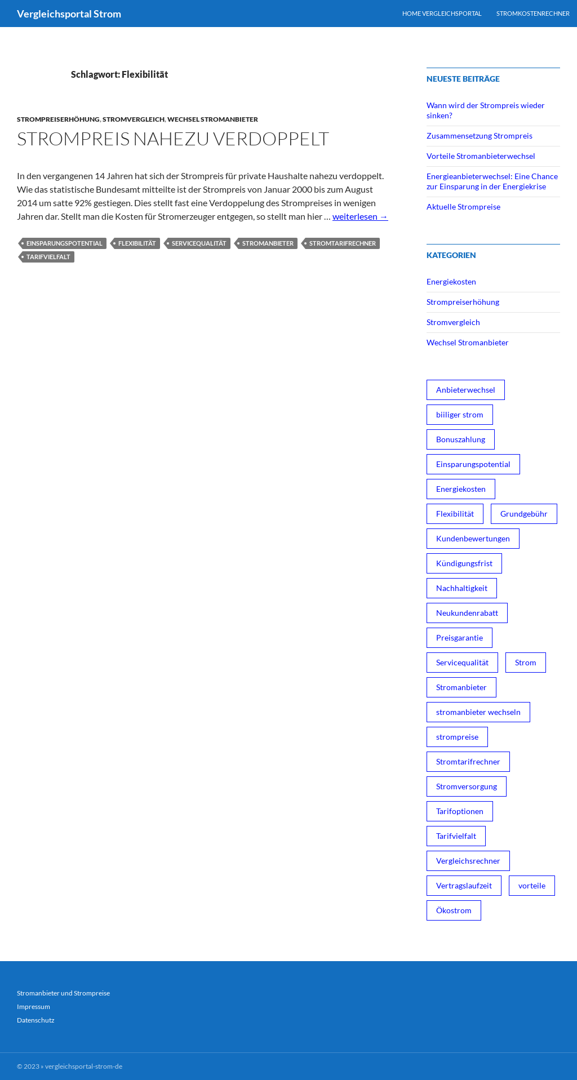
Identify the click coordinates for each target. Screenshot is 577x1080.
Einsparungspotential (64, 243)
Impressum (33, 1006)
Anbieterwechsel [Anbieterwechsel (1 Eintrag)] (465, 389)
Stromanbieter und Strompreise (63, 993)
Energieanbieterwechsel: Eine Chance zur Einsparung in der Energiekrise (492, 181)
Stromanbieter (268, 243)
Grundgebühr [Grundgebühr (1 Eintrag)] (524, 513)
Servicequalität (199, 243)
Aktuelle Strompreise (463, 206)
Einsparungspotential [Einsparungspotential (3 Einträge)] (473, 464)
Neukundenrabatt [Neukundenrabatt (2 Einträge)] (467, 612)
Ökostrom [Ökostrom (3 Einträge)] (454, 910)
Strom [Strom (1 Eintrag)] (525, 662)
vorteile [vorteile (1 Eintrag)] (531, 885)
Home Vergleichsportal (442, 13)
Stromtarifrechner (342, 243)
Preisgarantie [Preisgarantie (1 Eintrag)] (459, 637)
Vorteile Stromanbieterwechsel (481, 156)
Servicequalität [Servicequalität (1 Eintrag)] (462, 662)
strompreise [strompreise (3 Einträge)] (457, 736)
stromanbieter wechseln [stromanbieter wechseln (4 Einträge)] (478, 712)
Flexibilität (137, 243)
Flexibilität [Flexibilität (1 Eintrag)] (455, 513)
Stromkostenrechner (533, 13)
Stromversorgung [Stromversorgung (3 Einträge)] (466, 786)
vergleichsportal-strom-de (83, 1066)
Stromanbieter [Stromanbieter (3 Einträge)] (461, 687)
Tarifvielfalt (48, 256)
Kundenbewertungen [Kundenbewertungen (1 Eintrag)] (473, 538)
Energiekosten (451, 281)
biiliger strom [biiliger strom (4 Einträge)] (459, 414)
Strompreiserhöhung (58, 119)
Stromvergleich (134, 119)
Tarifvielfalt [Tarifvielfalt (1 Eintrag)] (456, 836)
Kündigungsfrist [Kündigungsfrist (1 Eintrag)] (464, 563)
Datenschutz (36, 1020)
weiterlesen (360, 216)
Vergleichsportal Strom (69, 13)
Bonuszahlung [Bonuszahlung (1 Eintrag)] (460, 439)
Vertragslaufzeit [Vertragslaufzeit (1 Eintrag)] (464, 885)
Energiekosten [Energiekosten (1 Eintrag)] (461, 489)
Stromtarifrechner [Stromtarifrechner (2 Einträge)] (468, 761)
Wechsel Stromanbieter (212, 119)
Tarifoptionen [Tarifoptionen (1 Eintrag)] (459, 811)
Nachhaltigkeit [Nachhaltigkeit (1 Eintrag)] (461, 588)
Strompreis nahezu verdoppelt (173, 138)
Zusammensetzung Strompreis (479, 135)
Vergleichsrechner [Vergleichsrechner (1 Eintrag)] (468, 860)
